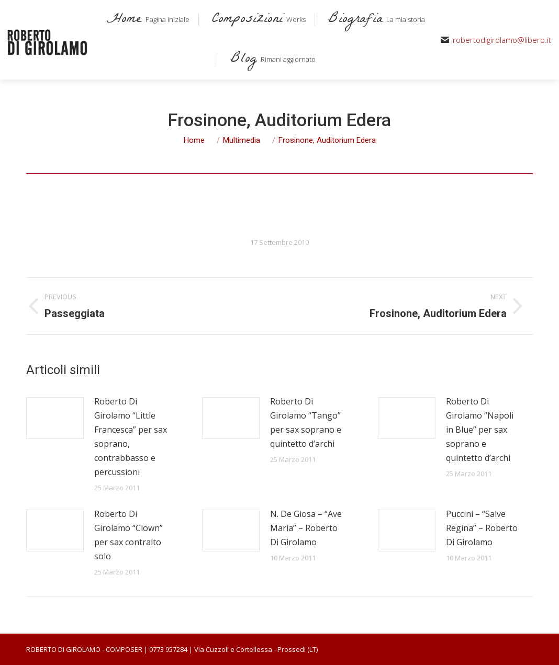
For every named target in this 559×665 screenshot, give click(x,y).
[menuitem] (146, 19)
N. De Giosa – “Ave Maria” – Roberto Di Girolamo (306, 528)
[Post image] (55, 418)
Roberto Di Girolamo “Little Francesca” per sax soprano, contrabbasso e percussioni (130, 437)
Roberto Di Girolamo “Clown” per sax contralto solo (128, 535)
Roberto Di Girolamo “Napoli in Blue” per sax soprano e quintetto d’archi (479, 430)
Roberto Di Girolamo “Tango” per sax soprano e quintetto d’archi (305, 422)
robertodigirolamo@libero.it (502, 40)
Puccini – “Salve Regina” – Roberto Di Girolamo (482, 528)
